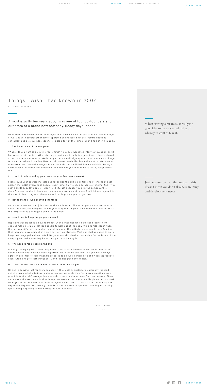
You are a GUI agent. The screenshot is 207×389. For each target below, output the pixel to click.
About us (64, 14)
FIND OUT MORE (52, 351)
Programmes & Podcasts (144, 14)
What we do (91, 14)
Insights (116, 14)
